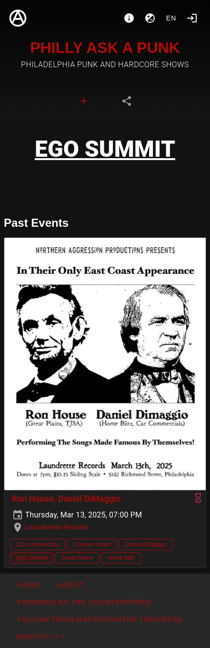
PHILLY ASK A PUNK (105, 47)
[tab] (83, 101)
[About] (129, 18)
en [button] (171, 18)
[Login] (191, 18)
